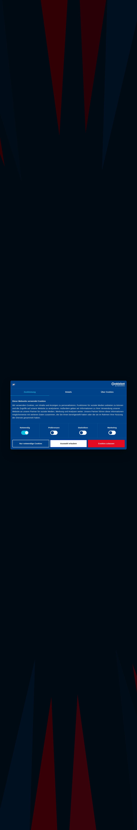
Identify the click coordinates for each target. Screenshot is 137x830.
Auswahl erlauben (68, 443)
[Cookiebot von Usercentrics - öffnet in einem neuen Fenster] (113, 384)
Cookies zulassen (106, 443)
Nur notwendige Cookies (30, 443)
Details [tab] (68, 392)
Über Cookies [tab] (107, 392)
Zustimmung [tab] (30, 392)
